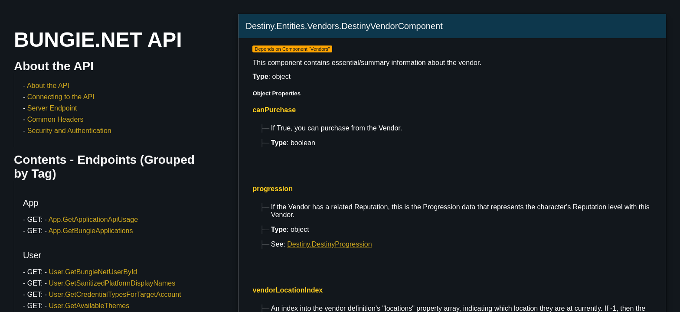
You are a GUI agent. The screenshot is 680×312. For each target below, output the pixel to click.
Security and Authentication (69, 130)
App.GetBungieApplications (91, 230)
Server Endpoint (52, 108)
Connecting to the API (61, 97)
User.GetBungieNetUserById (93, 272)
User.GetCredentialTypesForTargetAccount (115, 294)
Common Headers (55, 119)
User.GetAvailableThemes (89, 305)
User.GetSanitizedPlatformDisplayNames (112, 283)
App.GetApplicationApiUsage (93, 219)
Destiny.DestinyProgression (329, 244)
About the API (48, 85)
